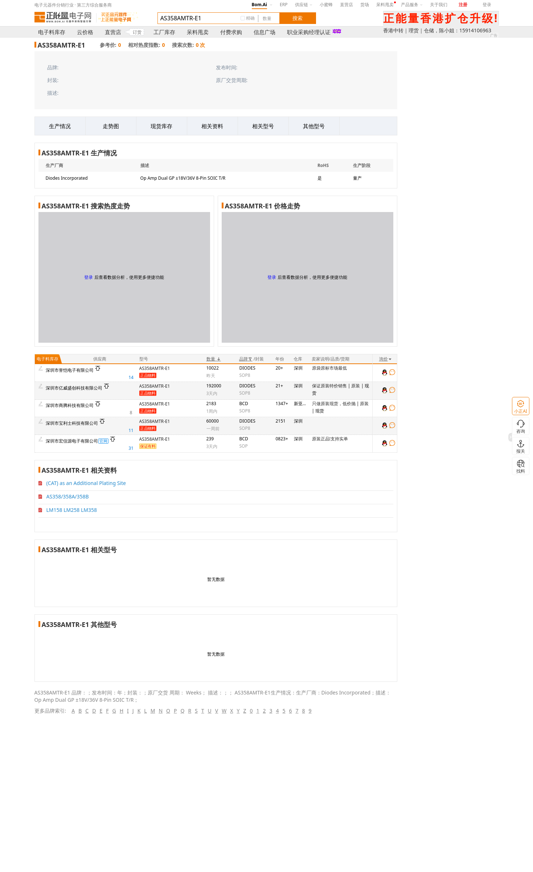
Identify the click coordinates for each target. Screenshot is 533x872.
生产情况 (60, 126)
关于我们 (438, 4)
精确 (250, 18)
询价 (385, 359)
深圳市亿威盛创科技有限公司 (74, 388)
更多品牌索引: (50, 710)
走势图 (111, 126)
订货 (137, 32)
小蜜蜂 (326, 4)
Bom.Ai (259, 4)
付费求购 (231, 32)
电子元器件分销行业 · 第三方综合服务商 (73, 5)
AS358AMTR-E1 (154, 368)
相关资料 (212, 126)
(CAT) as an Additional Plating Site (86, 483)
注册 (463, 4)
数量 (213, 359)
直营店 (346, 4)
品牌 (246, 359)
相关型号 (263, 126)
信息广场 (264, 32)
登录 (487, 4)
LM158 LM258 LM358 (71, 509)
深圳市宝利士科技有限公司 (72, 423)
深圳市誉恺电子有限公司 (70, 370)
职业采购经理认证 (309, 32)
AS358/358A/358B (67, 496)
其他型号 (314, 126)
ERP (283, 4)
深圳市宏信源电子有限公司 (72, 441)
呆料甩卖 (385, 4)
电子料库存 (51, 32)
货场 (364, 4)
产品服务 (412, 4)
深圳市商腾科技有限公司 (70, 405)
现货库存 (161, 126)
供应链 (303, 4)
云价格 (85, 32)
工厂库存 (164, 32)
